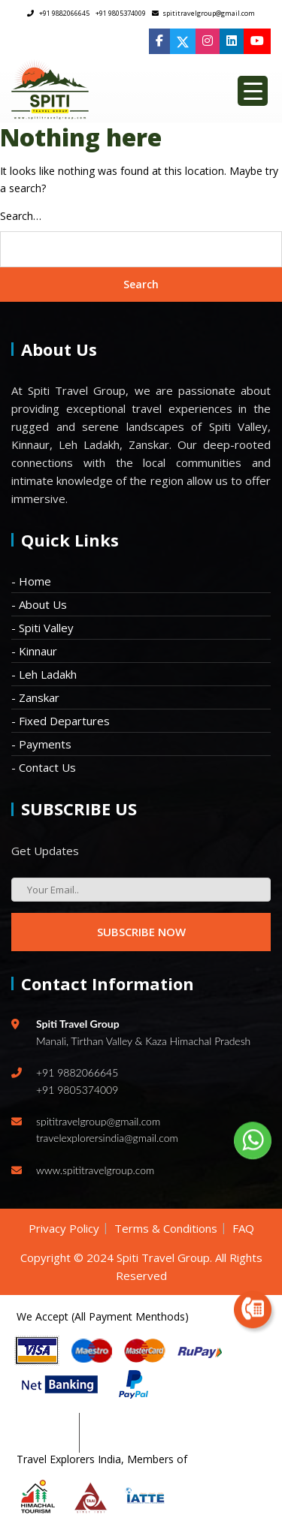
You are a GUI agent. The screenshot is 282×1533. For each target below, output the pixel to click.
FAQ (243, 1228)
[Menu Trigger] (253, 91)
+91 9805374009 (121, 13)
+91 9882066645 (58, 13)
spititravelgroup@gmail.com (203, 13)
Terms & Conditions (165, 1228)
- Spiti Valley (42, 627)
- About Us (39, 604)
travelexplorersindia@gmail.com (107, 1137)
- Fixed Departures (60, 720)
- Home (31, 581)
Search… (20, 216)
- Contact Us (43, 767)
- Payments (41, 743)
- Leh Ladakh (44, 674)
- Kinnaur (34, 650)
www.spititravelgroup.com (95, 1170)
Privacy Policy (64, 1228)
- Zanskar (35, 697)
